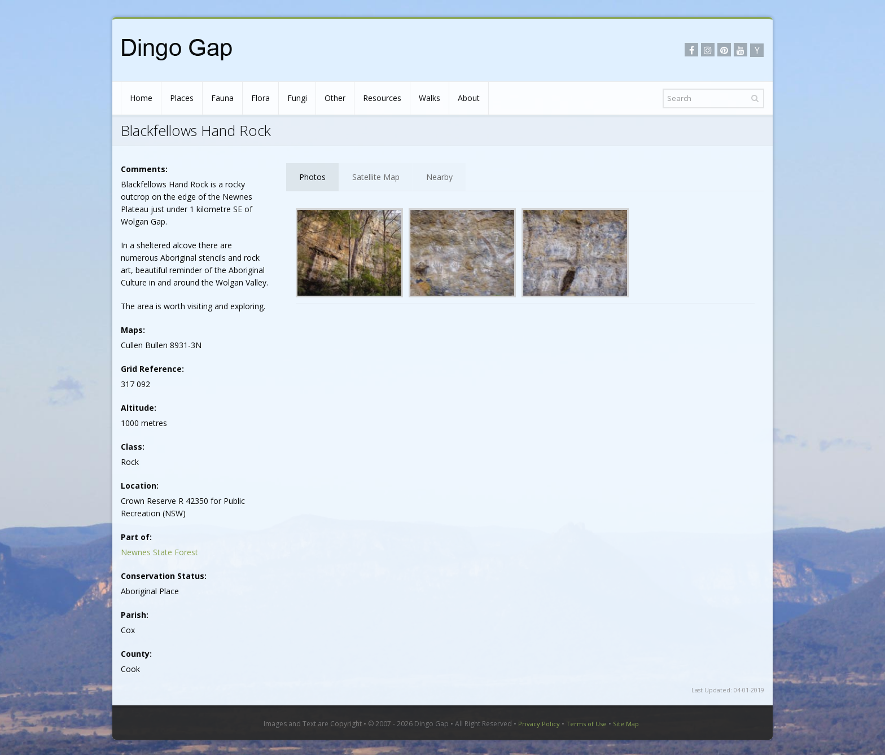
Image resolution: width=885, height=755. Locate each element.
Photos (312, 177)
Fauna (222, 98)
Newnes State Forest (159, 552)
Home (141, 98)
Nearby (439, 177)
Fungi (297, 98)
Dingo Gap (431, 723)
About (469, 98)
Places (182, 98)
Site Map (626, 723)
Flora (260, 98)
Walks (429, 98)
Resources (382, 98)
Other (335, 98)
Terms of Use (586, 723)
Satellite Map (376, 177)
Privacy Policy (539, 723)
